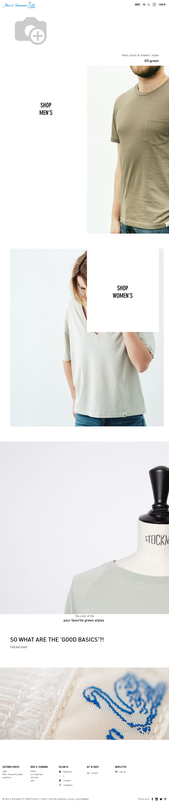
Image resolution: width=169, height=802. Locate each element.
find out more (18, 647)
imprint (44, 799)
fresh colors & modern (136, 55)
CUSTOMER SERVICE (10, 766)
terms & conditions (57, 799)
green (151, 61)
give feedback (82, 799)
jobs (32, 781)
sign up (122, 772)
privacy (71, 799)
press (33, 771)
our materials (37, 774)
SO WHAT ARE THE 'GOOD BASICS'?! (57, 640)
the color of (84, 616)
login (4, 771)
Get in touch (92, 766)
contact (94, 773)
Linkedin (67, 781)
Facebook (67, 772)
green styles (87, 621)
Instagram (67, 785)
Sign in (162, 4)
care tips (34, 777)
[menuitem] (138, 5)
